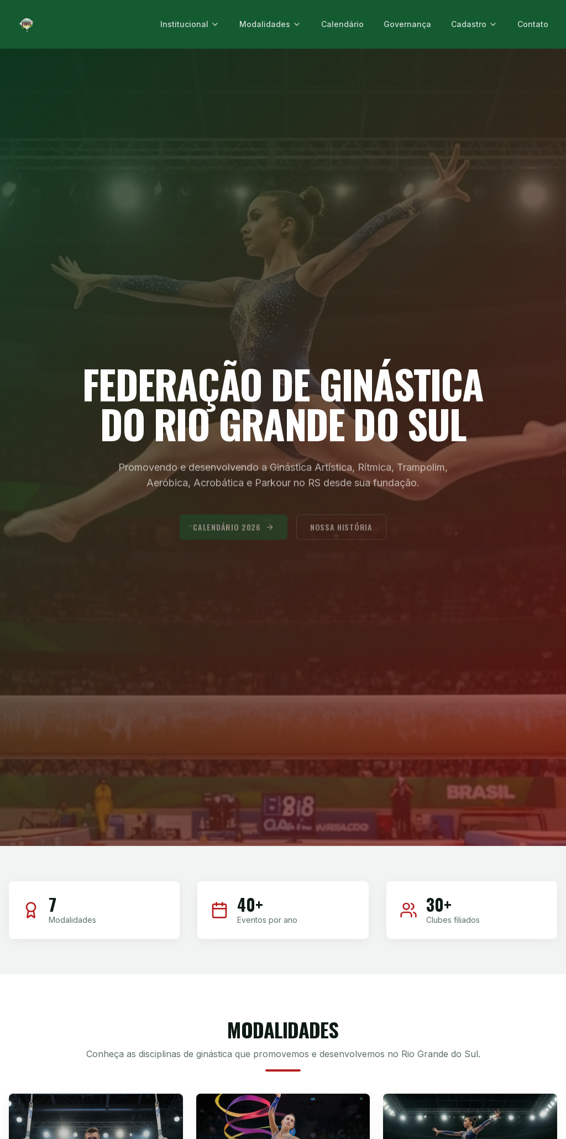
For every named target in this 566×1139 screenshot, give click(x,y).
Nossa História (341, 533)
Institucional (189, 24)
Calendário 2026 (233, 533)
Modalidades (270, 24)
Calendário (342, 24)
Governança (407, 24)
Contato (532, 24)
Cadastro (474, 24)
